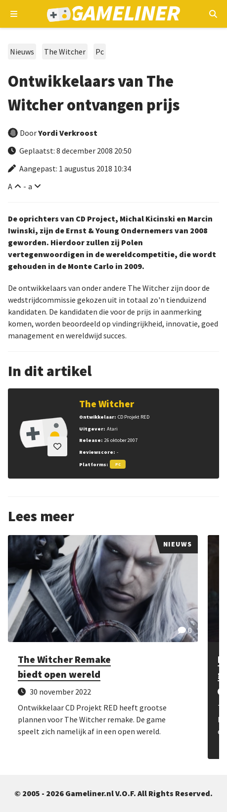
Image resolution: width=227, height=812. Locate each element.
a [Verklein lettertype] (30, 186)
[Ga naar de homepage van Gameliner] (113, 14)
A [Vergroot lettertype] (10, 186)
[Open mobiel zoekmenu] (213, 14)
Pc (99, 51)
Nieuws (22, 51)
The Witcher (65, 51)
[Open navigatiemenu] (14, 14)
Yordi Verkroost (67, 133)
